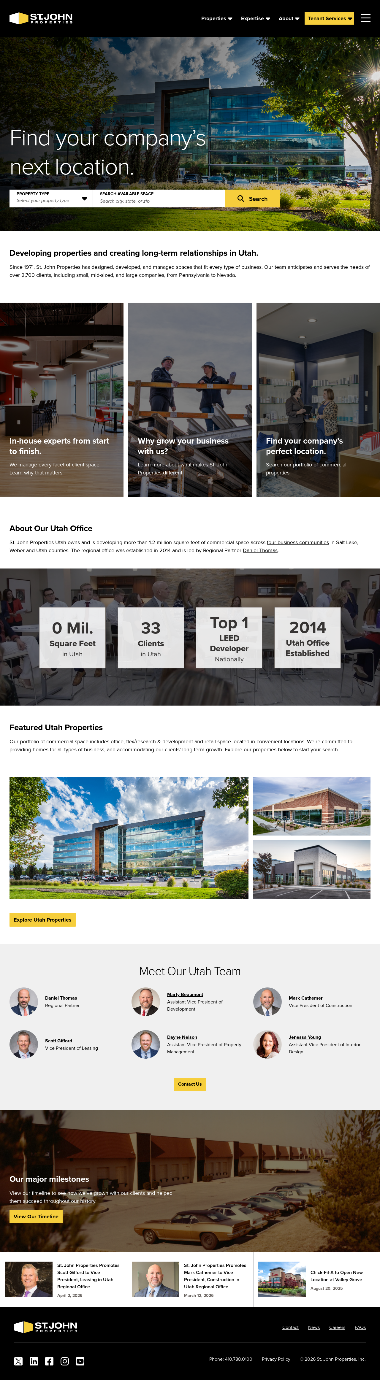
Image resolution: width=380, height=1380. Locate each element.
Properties (213, 18)
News (314, 1327)
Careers (337, 1327)
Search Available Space (126, 192)
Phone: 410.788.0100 (230, 1359)
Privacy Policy (276, 1359)
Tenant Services (327, 18)
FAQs (360, 1327)
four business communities (298, 542)
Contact (290, 1327)
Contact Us (190, 1084)
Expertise (252, 18)
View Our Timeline (36, 1216)
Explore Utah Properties (43, 920)
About (286, 18)
